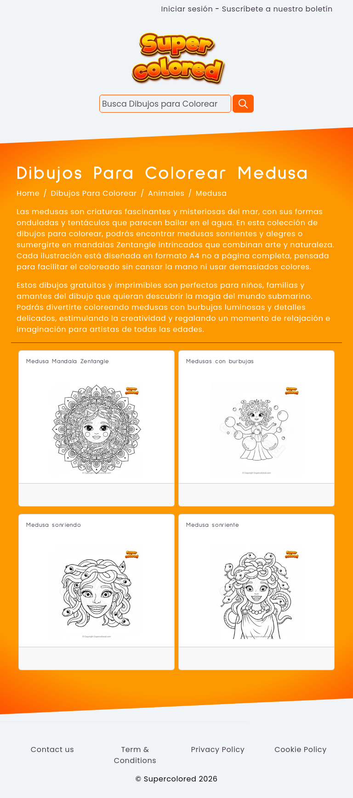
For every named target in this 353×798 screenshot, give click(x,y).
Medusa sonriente (212, 525)
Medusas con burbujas (220, 362)
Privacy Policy (218, 749)
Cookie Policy (300, 749)
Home (28, 193)
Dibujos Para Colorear (94, 193)
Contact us (52, 749)
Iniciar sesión (187, 9)
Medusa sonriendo (53, 525)
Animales (166, 193)
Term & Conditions (135, 755)
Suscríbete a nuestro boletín (277, 9)
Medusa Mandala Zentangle (67, 362)
